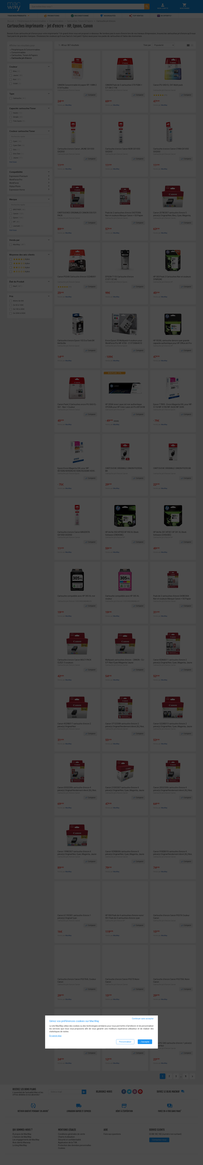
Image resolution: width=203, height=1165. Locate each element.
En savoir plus (55, 1036)
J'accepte (145, 1042)
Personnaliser (125, 1042)
